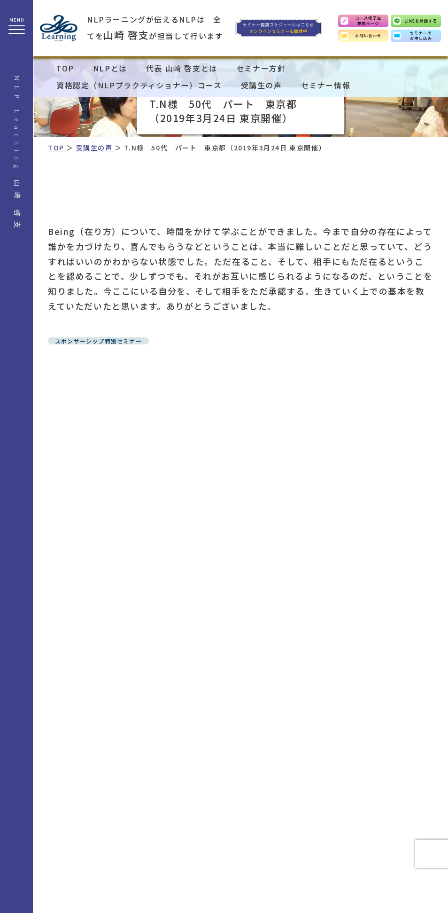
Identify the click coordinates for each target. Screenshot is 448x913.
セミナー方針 (261, 68)
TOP (65, 68)
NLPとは (110, 68)
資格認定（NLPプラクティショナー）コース (139, 85)
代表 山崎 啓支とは (181, 68)
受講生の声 (261, 85)
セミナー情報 (326, 85)
